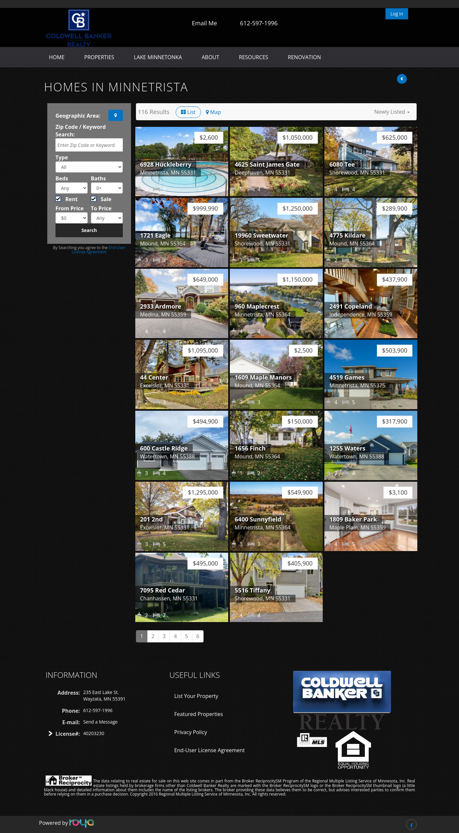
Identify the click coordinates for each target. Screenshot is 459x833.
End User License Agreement (98, 250)
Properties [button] (99, 57)
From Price (69, 208)
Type (61, 157)
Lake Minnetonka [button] (158, 57)
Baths (98, 178)
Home (57, 57)
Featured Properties (198, 714)
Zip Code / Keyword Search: (80, 130)
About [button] (210, 57)
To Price (101, 208)
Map (213, 112)
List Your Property (196, 696)
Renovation (304, 57)
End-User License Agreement (209, 750)
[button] (392, 112)
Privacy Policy (190, 732)
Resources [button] (253, 57)
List (188, 112)
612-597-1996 (259, 23)
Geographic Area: (77, 115)
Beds (61, 178)
